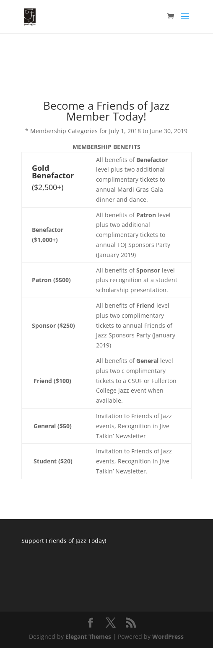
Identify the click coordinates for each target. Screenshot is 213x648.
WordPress (168, 636)
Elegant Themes (88, 636)
